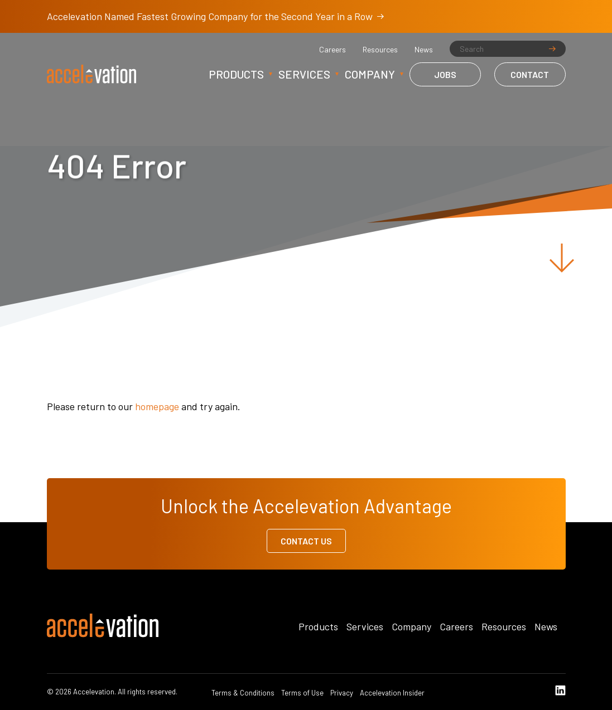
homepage (157, 406)
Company (370, 74)
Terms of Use (302, 693)
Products (236, 74)
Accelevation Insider (392, 693)
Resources (380, 49)
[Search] (508, 49)
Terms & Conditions (242, 693)
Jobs (445, 74)
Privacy (341, 693)
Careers (332, 49)
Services (304, 74)
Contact (529, 74)
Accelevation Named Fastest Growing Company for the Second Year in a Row (215, 16)
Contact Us (306, 541)
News (424, 49)
